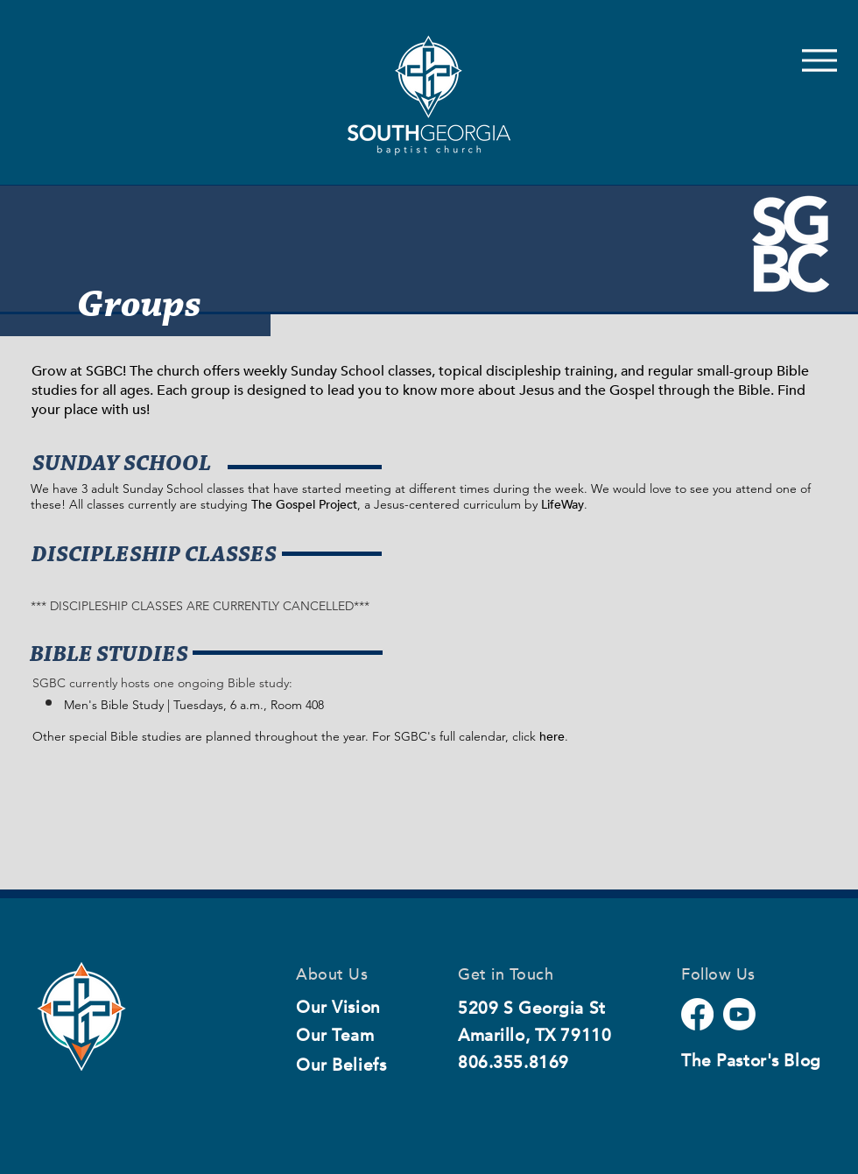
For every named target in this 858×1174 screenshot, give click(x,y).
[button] (109, 655)
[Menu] (819, 60)
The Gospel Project (304, 504)
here (552, 736)
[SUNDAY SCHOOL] (121, 465)
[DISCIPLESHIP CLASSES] (153, 556)
